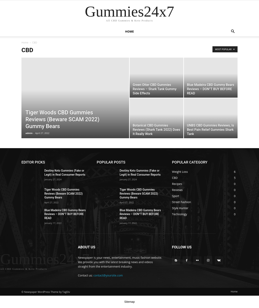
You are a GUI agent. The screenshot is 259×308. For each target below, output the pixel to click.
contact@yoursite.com (108, 275)
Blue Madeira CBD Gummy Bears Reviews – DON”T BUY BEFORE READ (65, 214)
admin (29, 133)
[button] (233, 32)
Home (129, 31)
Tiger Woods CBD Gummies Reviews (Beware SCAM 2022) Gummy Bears (63, 193)
